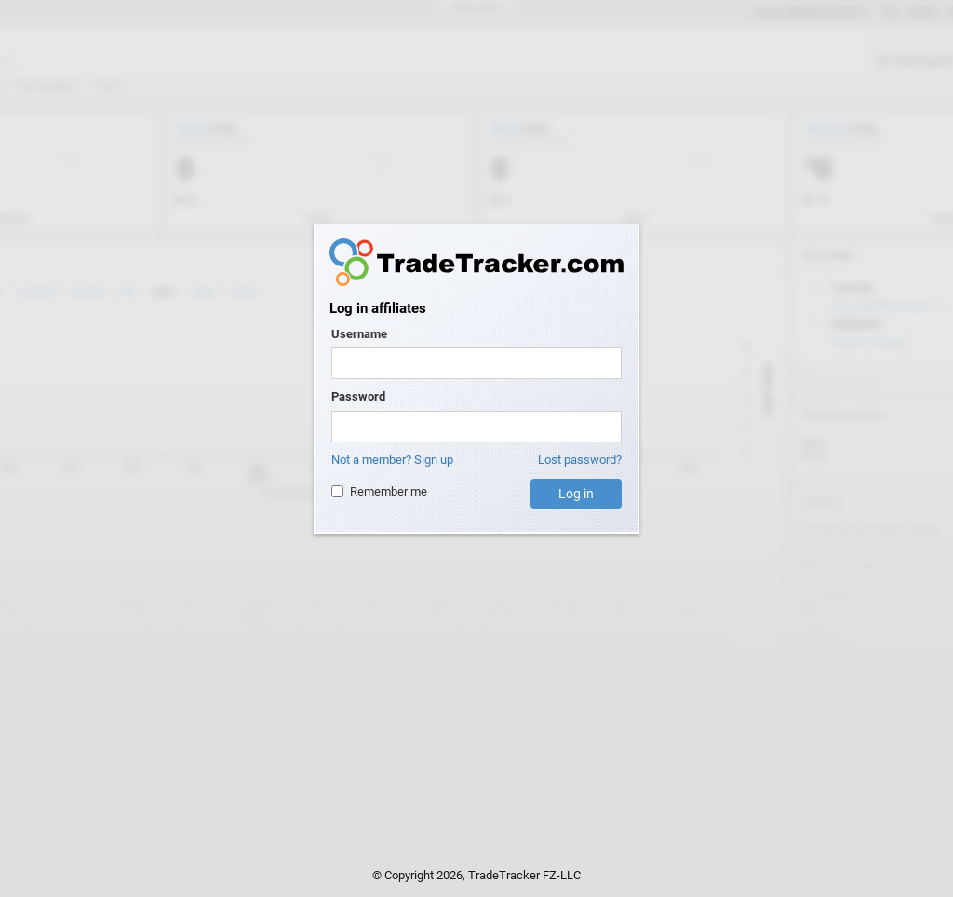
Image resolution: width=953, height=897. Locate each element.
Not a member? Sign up (392, 460)
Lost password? (580, 460)
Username (359, 334)
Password (358, 396)
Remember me (379, 491)
